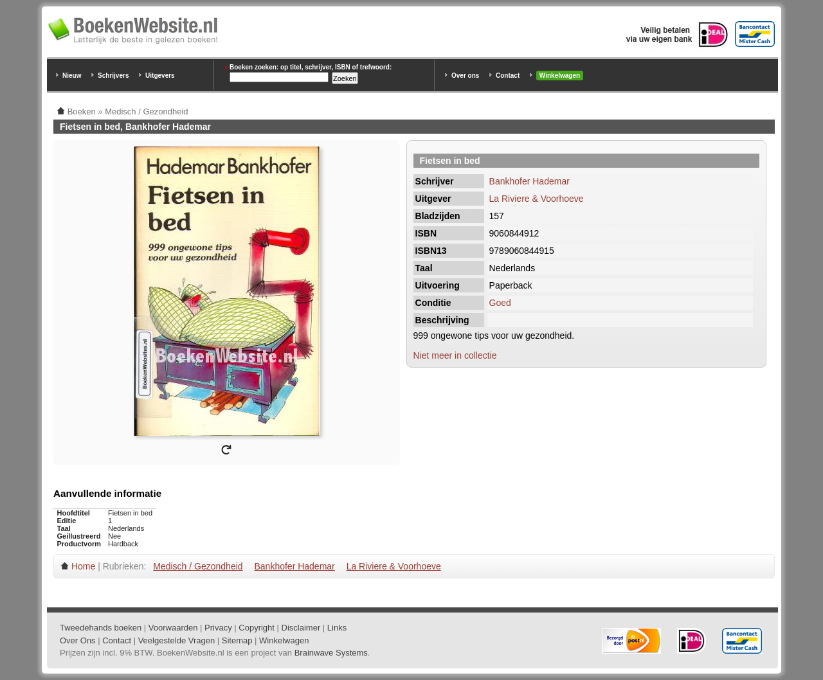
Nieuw (71, 75)
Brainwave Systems (331, 653)
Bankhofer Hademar (529, 181)
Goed (500, 303)
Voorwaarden (173, 627)
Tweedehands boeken (100, 627)
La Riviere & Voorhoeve (536, 198)
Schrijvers (113, 75)
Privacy (218, 627)
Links (337, 627)
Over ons (465, 75)
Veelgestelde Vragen (176, 640)
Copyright (257, 627)
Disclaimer (301, 627)
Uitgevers (160, 75)
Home (83, 566)
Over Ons (78, 640)
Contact (508, 75)
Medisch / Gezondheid (197, 566)
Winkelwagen (559, 75)
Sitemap (237, 640)
